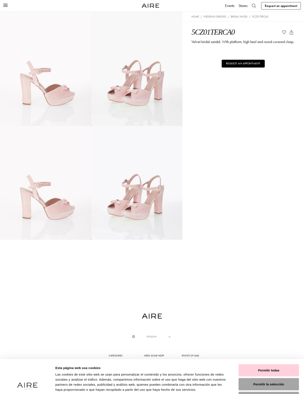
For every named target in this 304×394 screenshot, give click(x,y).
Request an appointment (281, 6)
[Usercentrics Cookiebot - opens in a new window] (27, 386)
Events (229, 5)
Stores (243, 5)
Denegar (268, 366)
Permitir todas (269, 338)
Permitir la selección (268, 352)
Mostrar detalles (228, 385)
